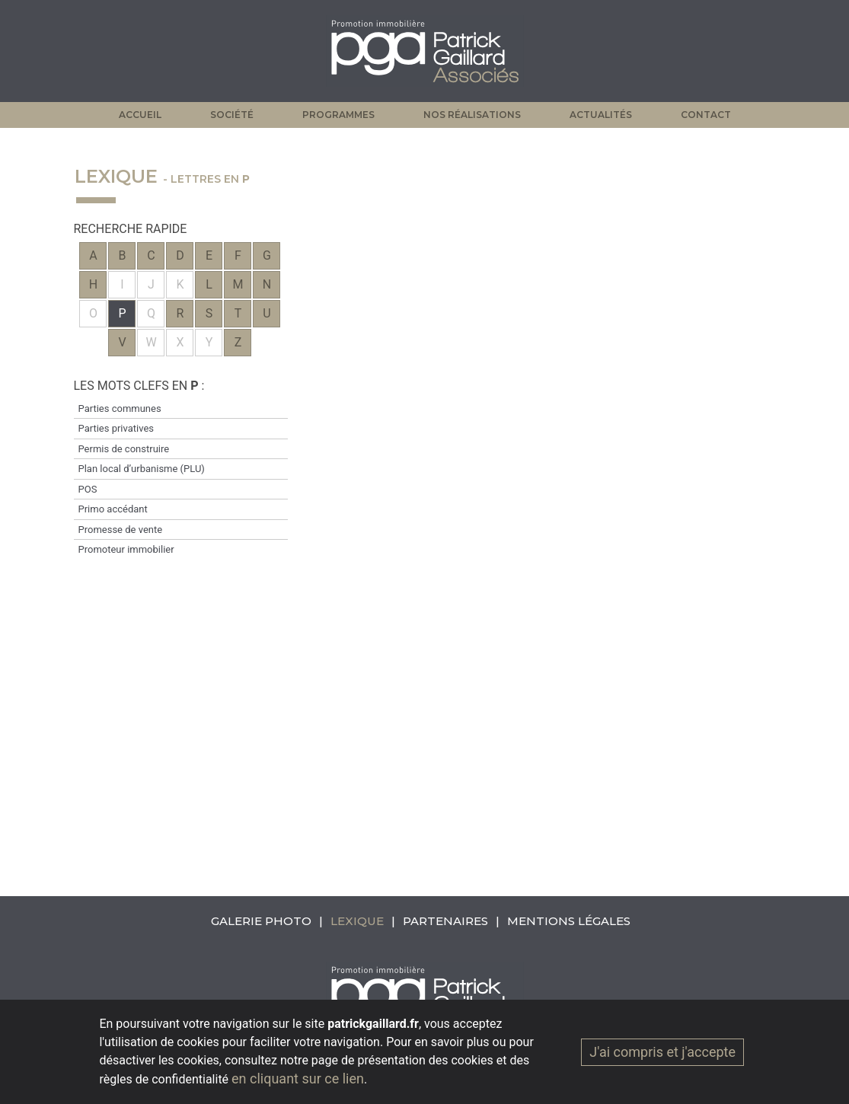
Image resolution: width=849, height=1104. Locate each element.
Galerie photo (261, 921)
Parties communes (119, 408)
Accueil (140, 114)
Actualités (601, 114)
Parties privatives (116, 428)
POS (87, 489)
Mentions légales (568, 921)
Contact (706, 114)
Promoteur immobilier (126, 549)
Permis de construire (124, 449)
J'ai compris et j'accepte (662, 1052)
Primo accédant (113, 509)
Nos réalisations (472, 114)
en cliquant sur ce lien (297, 1078)
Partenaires (445, 921)
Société (232, 114)
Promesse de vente (120, 529)
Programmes (338, 114)
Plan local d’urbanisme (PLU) (141, 468)
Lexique (357, 921)
